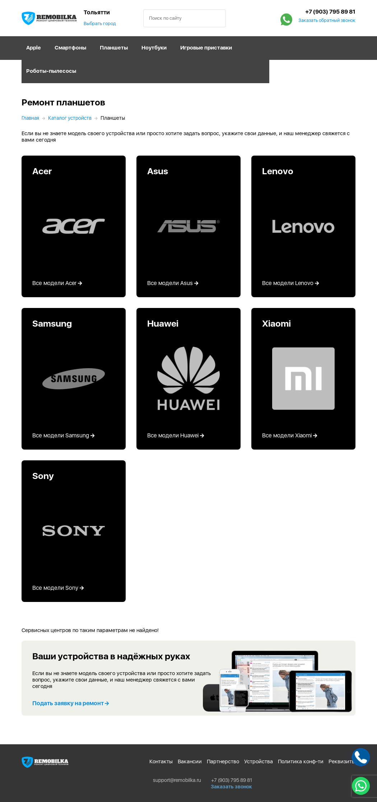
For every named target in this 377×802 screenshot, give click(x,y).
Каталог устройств (70, 118)
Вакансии (190, 761)
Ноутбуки (154, 47)
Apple (33, 47)
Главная (30, 118)
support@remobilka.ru (177, 780)
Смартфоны (70, 47)
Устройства (258, 761)
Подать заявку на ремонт (70, 703)
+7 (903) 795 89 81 (330, 12)
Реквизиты (342, 761)
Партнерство (223, 761)
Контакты (161, 761)
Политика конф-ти (301, 761)
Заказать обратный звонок (326, 20)
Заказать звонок (231, 786)
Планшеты (114, 47)
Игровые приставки (206, 47)
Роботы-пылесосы (51, 71)
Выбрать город (100, 23)
